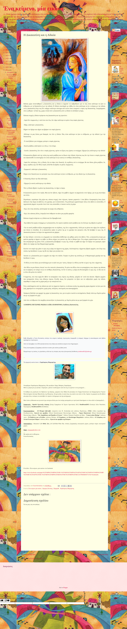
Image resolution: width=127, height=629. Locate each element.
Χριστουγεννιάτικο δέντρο (12, 81)
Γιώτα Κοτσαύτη (117, 324)
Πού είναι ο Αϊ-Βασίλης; (11, 124)
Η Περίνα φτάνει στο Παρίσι (11, 214)
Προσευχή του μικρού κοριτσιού (11, 247)
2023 (6, 44)
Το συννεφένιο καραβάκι (11, 174)
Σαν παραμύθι (10, 162)
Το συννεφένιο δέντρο (11, 145)
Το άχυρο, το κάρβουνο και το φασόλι (11, 169)
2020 (6, 52)
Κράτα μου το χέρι (12, 191)
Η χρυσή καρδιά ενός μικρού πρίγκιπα (11, 132)
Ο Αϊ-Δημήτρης (11, 164)
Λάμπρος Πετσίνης (47, 488)
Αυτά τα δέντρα (11, 136)
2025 (6, 38)
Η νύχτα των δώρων (10, 119)
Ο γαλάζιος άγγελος (10, 110)
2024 (6, 41)
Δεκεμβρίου (10, 72)
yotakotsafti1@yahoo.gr (85, 351)
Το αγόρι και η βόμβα (11, 140)
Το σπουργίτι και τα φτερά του (11, 241)
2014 (6, 70)
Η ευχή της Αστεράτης (10, 115)
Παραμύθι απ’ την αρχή (121, 273)
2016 (6, 64)
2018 (6, 58)
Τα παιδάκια (10, 151)
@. (34, 430)
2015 (6, 67)
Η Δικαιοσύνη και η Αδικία (11, 252)
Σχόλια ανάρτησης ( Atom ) (35, 558)
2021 (6, 50)
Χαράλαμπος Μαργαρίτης (67, 488)
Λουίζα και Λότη (11, 203)
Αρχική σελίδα (63, 554)
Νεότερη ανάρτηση (28, 554)
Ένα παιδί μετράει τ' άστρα (12, 188)
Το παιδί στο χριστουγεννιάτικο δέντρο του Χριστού (12, 95)
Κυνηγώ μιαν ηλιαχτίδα (10, 219)
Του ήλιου (121, 201)
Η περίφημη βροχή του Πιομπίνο (12, 179)
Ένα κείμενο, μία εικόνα (33, 8)
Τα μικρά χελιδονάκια (11, 195)
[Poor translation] (7, 600)
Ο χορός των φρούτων (10, 210)
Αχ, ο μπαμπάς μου (122, 250)
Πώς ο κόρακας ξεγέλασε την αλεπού (11, 232)
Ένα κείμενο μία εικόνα (35, 488)
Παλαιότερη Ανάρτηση (99, 554)
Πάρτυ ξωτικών (11, 85)
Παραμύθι (56, 488)
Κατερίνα (9, 127)
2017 (6, 61)
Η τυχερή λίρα (11, 107)
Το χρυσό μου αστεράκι (10, 200)
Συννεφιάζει (10, 206)
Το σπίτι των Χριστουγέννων (12, 89)
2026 (6, 35)
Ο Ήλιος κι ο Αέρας (10, 237)
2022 (6, 47)
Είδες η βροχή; (11, 148)
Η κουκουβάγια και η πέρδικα (11, 183)
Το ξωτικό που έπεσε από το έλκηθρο (11, 76)
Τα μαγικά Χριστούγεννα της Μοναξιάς (11, 102)
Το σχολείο (10, 154)
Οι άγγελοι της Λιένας (11, 259)
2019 (6, 55)
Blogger (65, 587)
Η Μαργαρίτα (10, 256)
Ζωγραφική (10, 227)
